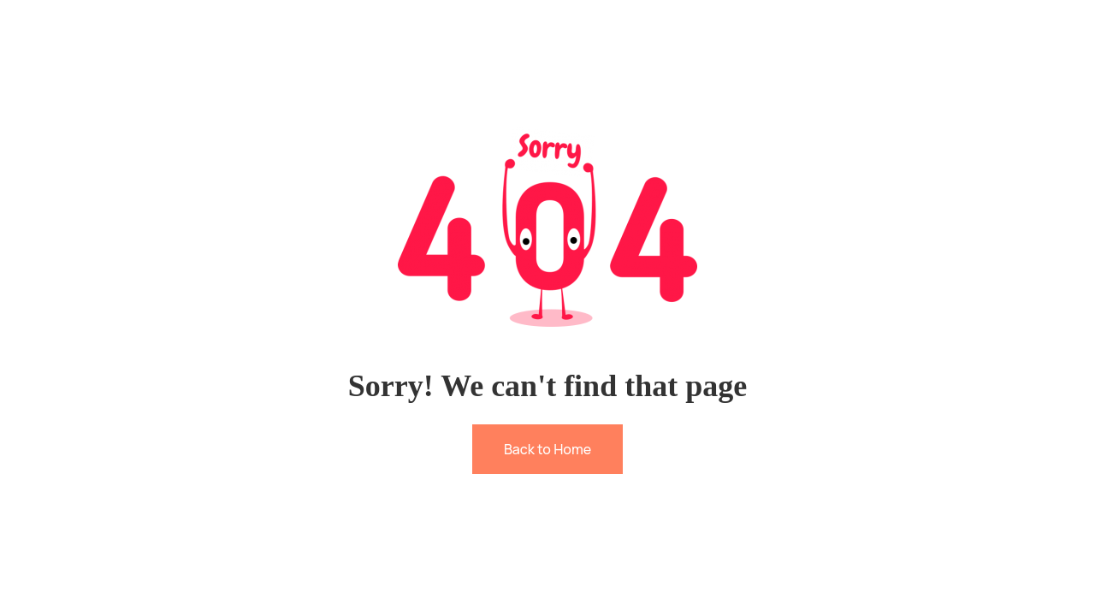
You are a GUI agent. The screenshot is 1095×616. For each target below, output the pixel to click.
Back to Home (547, 449)
